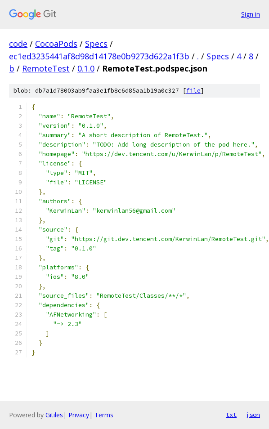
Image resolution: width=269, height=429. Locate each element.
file (193, 90)
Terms (103, 415)
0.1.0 (85, 68)
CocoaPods (56, 43)
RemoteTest (46, 68)
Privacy (78, 415)
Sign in (250, 14)
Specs (96, 43)
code (18, 43)
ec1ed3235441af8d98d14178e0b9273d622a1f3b (99, 56)
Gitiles (54, 415)
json (253, 415)
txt (231, 415)
